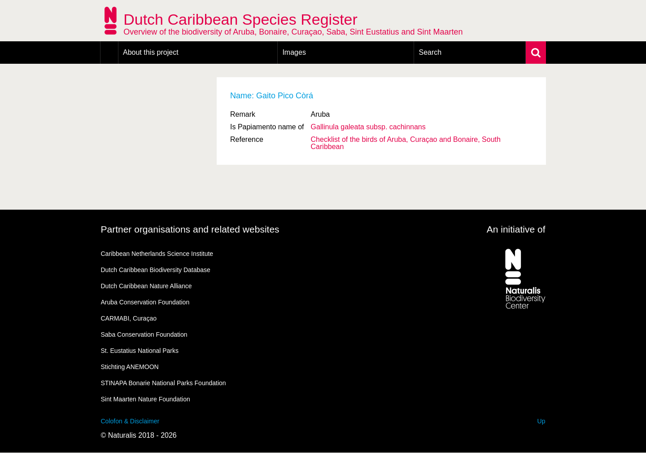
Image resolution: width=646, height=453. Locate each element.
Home (109, 52)
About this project (151, 52)
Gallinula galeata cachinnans (368, 127)
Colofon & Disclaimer (130, 421)
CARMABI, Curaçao (129, 318)
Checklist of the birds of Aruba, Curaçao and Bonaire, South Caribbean (406, 143)
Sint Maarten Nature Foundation (145, 399)
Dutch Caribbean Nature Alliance (146, 286)
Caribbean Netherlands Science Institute (157, 253)
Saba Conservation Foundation (144, 334)
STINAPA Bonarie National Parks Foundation (163, 383)
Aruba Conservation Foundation (145, 302)
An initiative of (516, 229)
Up (541, 421)
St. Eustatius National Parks (140, 350)
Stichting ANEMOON (130, 366)
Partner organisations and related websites (190, 229)
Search (430, 52)
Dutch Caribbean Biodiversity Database (155, 269)
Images (294, 52)
